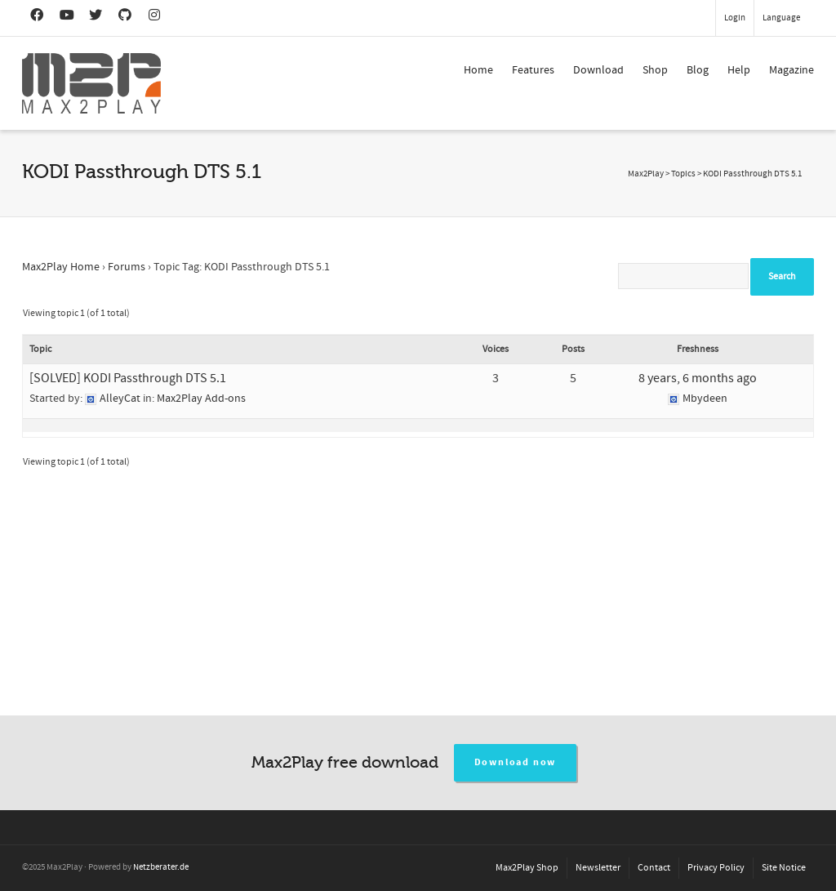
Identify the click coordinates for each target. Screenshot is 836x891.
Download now (515, 762)
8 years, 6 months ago (697, 378)
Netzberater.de (161, 867)
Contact (654, 868)
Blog (698, 70)
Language (781, 18)
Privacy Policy (716, 868)
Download (598, 70)
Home (478, 70)
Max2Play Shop (527, 868)
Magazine (791, 70)
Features (533, 70)
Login (734, 18)
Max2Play (646, 174)
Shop (655, 70)
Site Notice (784, 868)
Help (738, 70)
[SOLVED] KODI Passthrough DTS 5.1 (127, 378)
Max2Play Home (61, 267)
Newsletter (598, 868)
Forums (126, 267)
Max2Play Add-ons (201, 398)
